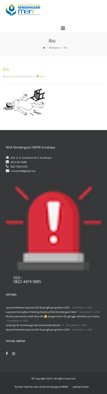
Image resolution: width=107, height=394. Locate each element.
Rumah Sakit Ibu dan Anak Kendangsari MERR (41, 386)
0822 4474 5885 (27, 282)
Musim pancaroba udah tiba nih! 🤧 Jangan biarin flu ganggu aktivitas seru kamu (53, 316)
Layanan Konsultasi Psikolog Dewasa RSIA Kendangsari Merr (41, 312)
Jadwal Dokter (81, 386)
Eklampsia (54, 47)
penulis (10, 76)
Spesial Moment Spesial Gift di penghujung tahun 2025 (38, 307)
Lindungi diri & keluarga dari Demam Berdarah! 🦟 (35, 325)
